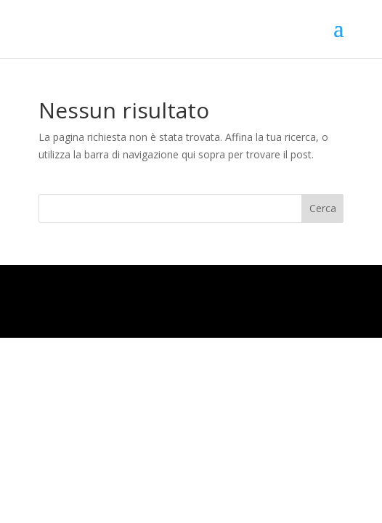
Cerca (322, 208)
